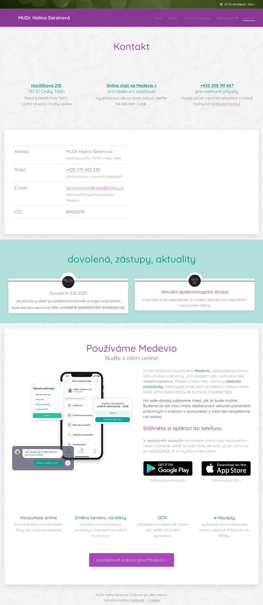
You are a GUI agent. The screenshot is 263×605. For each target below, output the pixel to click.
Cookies (154, 600)
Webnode (137, 600)
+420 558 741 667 (216, 85)
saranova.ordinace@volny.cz (95, 188)
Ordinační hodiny (225, 104)
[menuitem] (147, 17)
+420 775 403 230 (83, 169)
